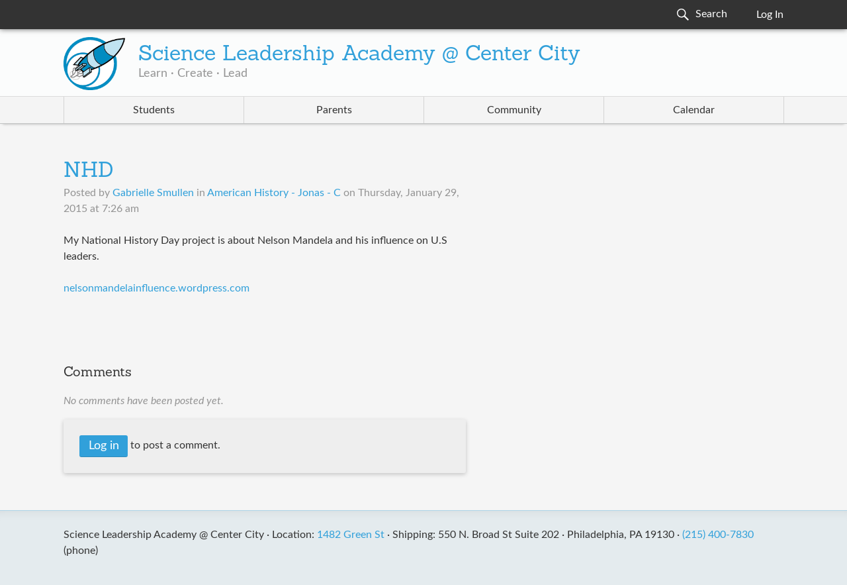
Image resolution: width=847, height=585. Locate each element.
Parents (334, 110)
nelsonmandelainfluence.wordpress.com (156, 288)
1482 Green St (350, 534)
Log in (104, 446)
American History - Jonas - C (274, 192)
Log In (769, 14)
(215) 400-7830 (718, 534)
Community (514, 110)
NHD (89, 171)
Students (154, 110)
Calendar (694, 110)
